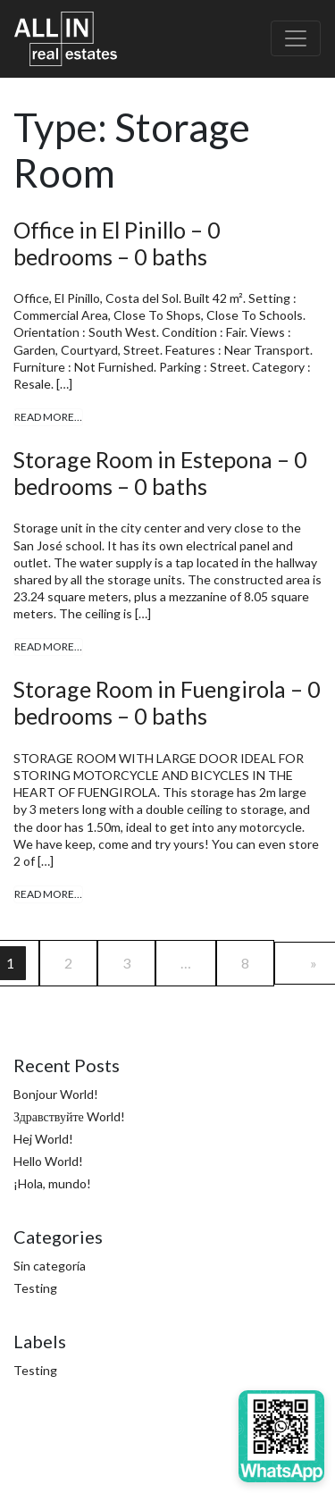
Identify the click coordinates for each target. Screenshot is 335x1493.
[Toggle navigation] (296, 38)
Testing (35, 1288)
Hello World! (48, 1161)
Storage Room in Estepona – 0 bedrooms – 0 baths (160, 472)
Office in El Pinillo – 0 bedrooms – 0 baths (117, 243)
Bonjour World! (55, 1094)
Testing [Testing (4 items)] (35, 1370)
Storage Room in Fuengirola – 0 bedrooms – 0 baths (167, 702)
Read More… (48, 417)
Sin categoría (49, 1265)
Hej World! (43, 1138)
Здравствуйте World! (69, 1116)
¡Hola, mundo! (52, 1183)
